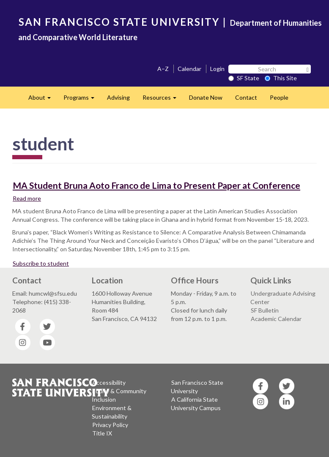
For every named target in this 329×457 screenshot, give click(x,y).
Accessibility (109, 382)
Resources (163, 100)
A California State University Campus (196, 403)
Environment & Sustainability (112, 412)
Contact (246, 97)
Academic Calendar (276, 318)
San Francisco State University (197, 386)
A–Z (163, 68)
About (42, 100)
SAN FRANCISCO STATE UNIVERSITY (119, 22)
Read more (27, 198)
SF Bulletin (265, 310)
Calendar (189, 68)
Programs (82, 100)
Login (217, 68)
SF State (243, 78)
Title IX (102, 433)
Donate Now (205, 97)
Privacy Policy (110, 424)
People (279, 97)
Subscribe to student (41, 263)
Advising (118, 97)
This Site (281, 78)
